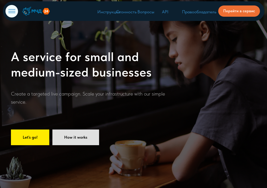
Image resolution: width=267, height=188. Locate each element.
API (165, 11)
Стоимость (126, 11)
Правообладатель (199, 11)
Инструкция (108, 11)
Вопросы (145, 11)
